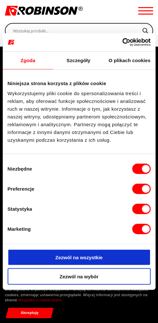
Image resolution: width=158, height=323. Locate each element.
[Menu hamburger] (145, 10)
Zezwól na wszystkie (79, 257)
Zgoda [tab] (27, 60)
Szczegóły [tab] (78, 60)
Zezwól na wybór (78, 276)
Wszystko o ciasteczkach (40, 300)
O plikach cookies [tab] (130, 60)
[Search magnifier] (145, 30)
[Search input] (76, 30)
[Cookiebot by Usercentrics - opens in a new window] (122, 42)
